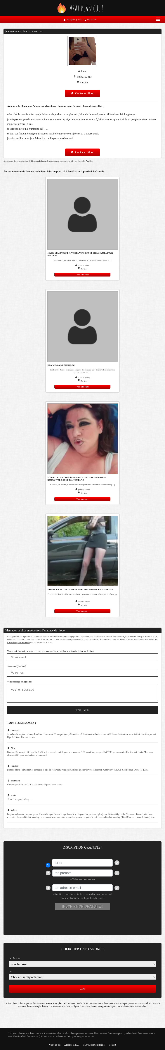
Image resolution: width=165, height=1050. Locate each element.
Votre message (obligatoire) (19, 681)
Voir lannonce (82, 274)
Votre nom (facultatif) (16, 666)
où (10, 971)
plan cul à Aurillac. (85, 161)
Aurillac (84, 82)
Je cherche (14, 958)
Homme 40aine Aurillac (60, 365)
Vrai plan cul (54, 1045)
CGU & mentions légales (94, 1045)
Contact (112, 1045)
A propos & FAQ (71, 1045)
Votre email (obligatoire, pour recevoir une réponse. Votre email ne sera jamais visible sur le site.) (50, 651)
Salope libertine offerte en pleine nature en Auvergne (80, 589)
